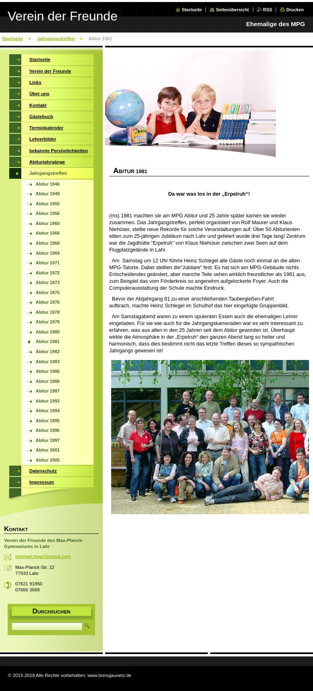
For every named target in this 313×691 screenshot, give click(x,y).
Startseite (192, 9)
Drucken (295, 9)
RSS (267, 9)
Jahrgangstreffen (56, 38)
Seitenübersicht (232, 9)
